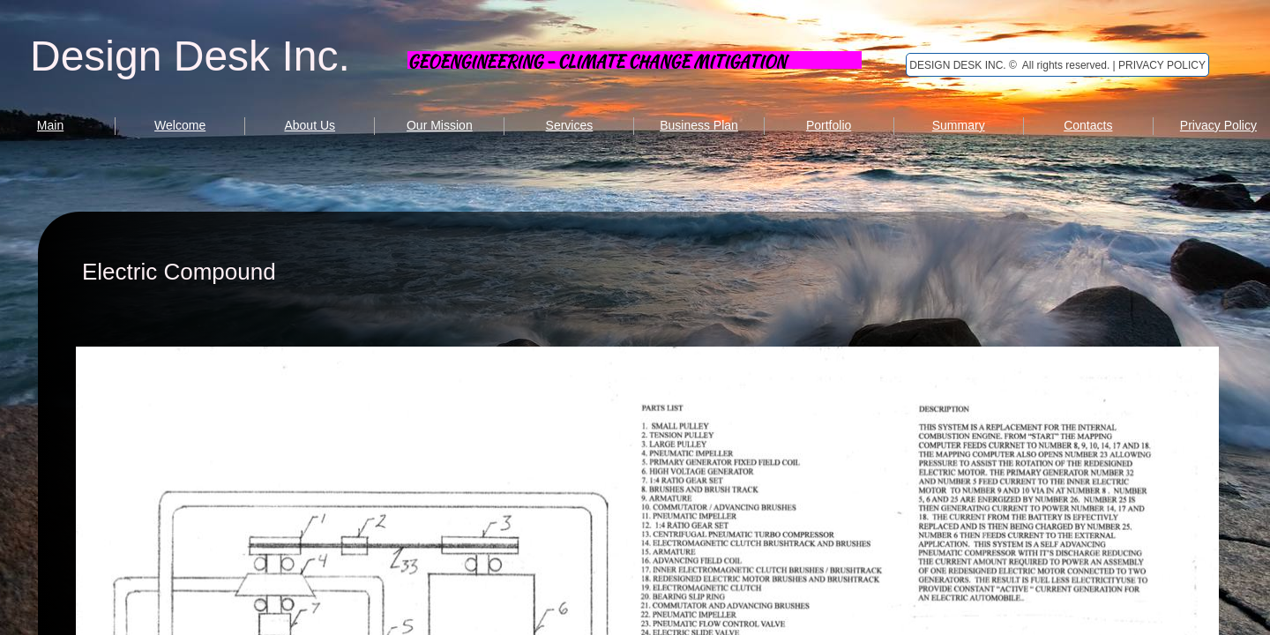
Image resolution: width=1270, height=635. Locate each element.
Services (570, 125)
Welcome (179, 125)
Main (50, 125)
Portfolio (828, 125)
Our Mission (440, 125)
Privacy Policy (1218, 125)
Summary (958, 125)
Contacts (1088, 125)
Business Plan (699, 125)
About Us (309, 125)
